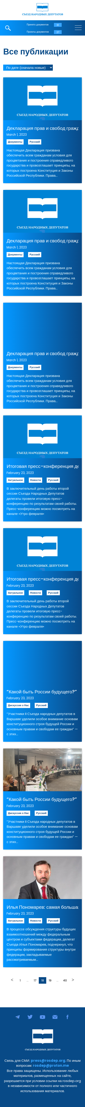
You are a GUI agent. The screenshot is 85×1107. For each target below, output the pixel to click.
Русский (34, 142)
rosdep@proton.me (51, 1065)
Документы (15, 142)
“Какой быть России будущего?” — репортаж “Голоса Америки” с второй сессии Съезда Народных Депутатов (42, 691)
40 (65, 980)
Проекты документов (38, 32)
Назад (12, 979)
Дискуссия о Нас (18, 705)
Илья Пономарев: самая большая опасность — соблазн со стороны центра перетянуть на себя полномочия (42, 907)
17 (35, 980)
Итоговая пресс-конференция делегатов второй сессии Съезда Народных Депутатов (42, 466)
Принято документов (38, 24)
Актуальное (15, 480)
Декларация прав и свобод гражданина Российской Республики (42, 128)
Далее (72, 979)
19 (50, 980)
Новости (35, 480)
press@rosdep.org (48, 1060)
